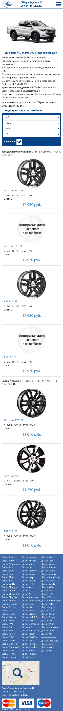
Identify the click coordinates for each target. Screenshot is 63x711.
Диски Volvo (47, 604)
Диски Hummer (29, 557)
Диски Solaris (48, 571)
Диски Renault (29, 654)
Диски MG (27, 627)
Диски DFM (7, 611)
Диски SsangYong (50, 577)
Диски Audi (7, 567)
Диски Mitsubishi (30, 631)
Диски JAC (27, 567)
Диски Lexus (28, 604)
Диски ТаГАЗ (47, 631)
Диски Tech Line (49, 641)
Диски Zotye (48, 617)
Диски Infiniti (28, 564)
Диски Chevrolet (10, 594)
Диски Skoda (48, 564)
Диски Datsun (9, 607)
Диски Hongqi (9, 657)
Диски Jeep (28, 577)
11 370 (31, 490)
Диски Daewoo (9, 604)
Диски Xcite (47, 611)
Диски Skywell (48, 567)
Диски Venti (47, 647)
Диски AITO (8, 561)
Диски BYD (7, 581)
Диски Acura (8, 557)
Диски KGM (27, 591)
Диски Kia (27, 594)
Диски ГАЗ (46, 621)
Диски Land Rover (31, 601)
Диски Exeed (8, 621)
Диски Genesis (9, 644)
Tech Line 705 (11, 476)
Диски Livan (28, 611)
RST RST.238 (10, 301)
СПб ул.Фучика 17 (31, 2)
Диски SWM (47, 587)
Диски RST (46, 651)
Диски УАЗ (46, 634)
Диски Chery (8, 591)
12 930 (31, 205)
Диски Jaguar (28, 574)
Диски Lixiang (29, 614)
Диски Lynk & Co (30, 617)
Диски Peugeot (29, 644)
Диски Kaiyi (27, 587)
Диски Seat (47, 561)
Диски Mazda (28, 621)
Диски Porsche (29, 647)
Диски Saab (47, 557)
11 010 (31, 435)
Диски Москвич (49, 627)
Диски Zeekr (47, 614)
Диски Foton (8, 634)
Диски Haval (8, 650)
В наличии (9, 142)
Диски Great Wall (10, 647)
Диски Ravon (28, 650)
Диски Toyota (48, 597)
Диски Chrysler (9, 597)
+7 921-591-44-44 (31, 6)
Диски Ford (7, 631)
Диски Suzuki (48, 584)
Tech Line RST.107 (13, 420)
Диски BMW (8, 577)
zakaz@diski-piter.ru (18, 695)
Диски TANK (47, 591)
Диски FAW (7, 624)
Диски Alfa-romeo (11, 564)
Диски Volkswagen (51, 601)
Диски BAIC (8, 571)
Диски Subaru (48, 581)
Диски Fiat (7, 627)
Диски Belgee (9, 574)
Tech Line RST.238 (13, 190)
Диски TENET (48, 594)
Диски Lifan (27, 607)
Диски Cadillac (9, 584)
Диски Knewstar (30, 597)
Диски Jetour (28, 581)
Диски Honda (9, 654)
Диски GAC (7, 637)
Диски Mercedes (30, 624)
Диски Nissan (28, 634)
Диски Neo (47, 644)
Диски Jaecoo (29, 571)
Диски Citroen (9, 601)
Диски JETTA (28, 584)
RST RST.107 (10, 531)
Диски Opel (28, 640)
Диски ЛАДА (48, 624)
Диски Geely (8, 640)
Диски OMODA (29, 637)
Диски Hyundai (29, 561)
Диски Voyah (48, 607)
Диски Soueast (49, 574)
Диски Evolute (9, 617)
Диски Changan (10, 587)
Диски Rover (28, 657)
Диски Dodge (9, 614)
